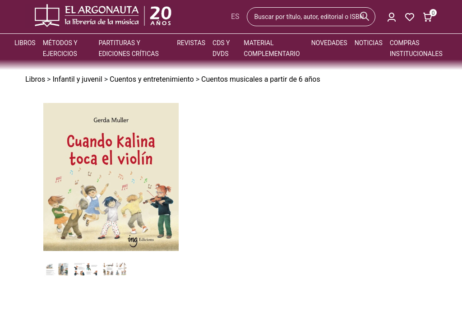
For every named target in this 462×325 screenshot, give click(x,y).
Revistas (191, 42)
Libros (25, 42)
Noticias (369, 42)
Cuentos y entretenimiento (152, 79)
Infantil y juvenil (77, 79)
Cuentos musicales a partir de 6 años (260, 79)
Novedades (329, 42)
